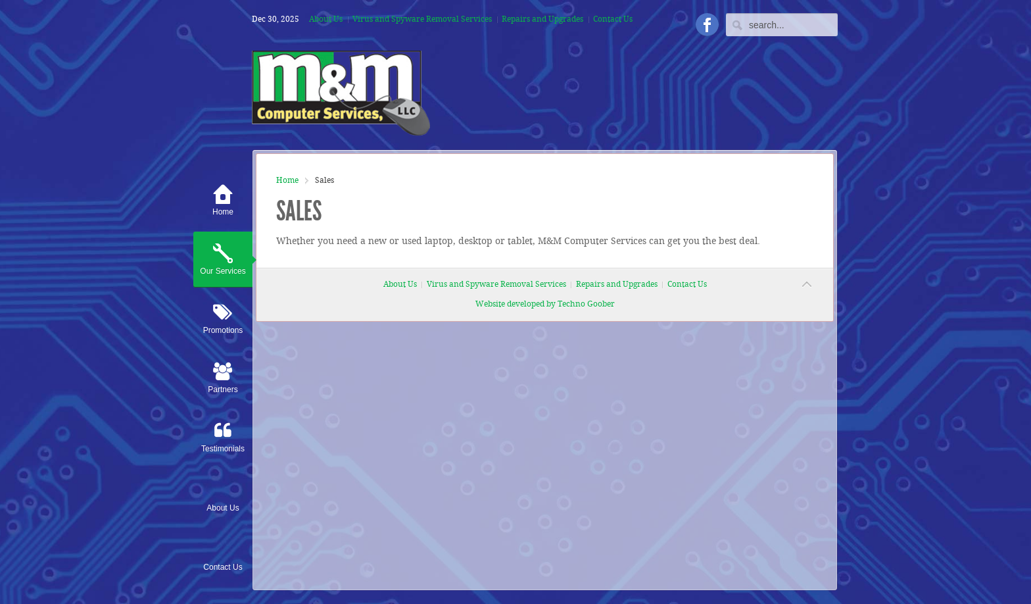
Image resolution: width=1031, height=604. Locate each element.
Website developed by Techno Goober (545, 304)
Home (287, 181)
